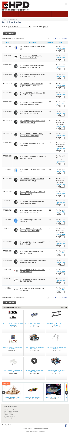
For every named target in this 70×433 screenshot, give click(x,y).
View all (63, 307)
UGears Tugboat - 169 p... (12, 397)
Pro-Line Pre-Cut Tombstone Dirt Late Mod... (13, 371)
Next (65, 392)
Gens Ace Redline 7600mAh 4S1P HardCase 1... (13, 324)
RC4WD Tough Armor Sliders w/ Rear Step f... (56, 324)
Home (4, 19)
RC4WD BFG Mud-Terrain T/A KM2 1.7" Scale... (34, 371)
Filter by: (5, 26)
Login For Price (60, 48)
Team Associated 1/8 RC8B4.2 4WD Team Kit (56, 371)
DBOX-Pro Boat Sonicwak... (33, 397)
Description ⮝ (33, 42)
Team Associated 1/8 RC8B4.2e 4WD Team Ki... (35, 347)
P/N (7, 42)
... (59, 38)
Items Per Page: (38, 26)
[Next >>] (64, 38)
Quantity (50, 42)
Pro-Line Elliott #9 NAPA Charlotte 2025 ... (34, 324)
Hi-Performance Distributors (40, 428)
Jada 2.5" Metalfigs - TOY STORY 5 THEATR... (13, 347)
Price (60, 42)
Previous (5, 392)
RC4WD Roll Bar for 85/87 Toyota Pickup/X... (56, 347)
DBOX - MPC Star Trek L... (53, 397)
